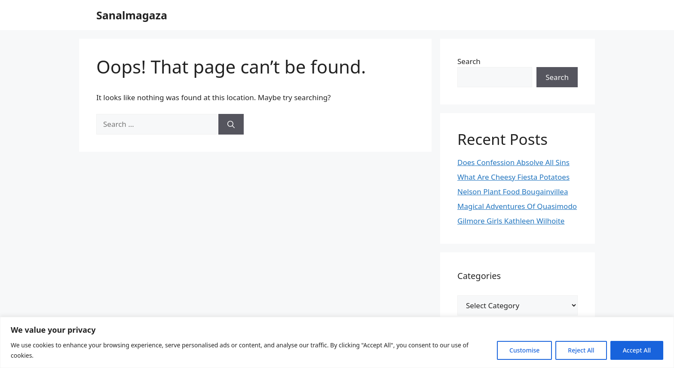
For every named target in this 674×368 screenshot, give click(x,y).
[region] (337, 342)
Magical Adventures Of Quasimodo (517, 206)
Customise (524, 350)
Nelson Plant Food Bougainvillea (512, 191)
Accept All (637, 350)
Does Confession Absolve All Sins (513, 162)
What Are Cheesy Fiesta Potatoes (513, 177)
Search (469, 61)
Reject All (581, 350)
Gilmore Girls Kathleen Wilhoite (510, 221)
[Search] (231, 124)
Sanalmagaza (131, 15)
